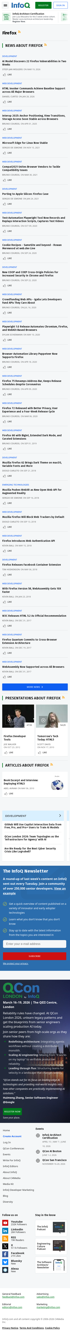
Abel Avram (10, 788)
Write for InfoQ (12, 1160)
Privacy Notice (10, 1328)
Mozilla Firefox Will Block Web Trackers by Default (33, 517)
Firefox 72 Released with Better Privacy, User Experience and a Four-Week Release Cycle (30, 410)
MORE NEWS (34, 687)
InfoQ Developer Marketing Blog (18, 1192)
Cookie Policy (52, 1328)
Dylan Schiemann (12, 334)
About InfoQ (10, 1172)
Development (9, 56)
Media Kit (8, 1184)
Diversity (8, 1201)
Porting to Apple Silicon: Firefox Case (25, 194)
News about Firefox (24, 45)
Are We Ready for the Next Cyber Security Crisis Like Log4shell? (30, 850)
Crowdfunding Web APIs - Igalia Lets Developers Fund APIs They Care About (32, 301)
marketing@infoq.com (48, 1307)
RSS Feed (19, 31)
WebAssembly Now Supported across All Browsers (33, 666)
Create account (12, 1136)
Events (6, 1154)
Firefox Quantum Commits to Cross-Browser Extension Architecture (29, 641)
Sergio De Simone (12, 147)
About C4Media (12, 1178)
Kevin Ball (8, 545)
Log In (7, 1142)
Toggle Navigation (5, 5)
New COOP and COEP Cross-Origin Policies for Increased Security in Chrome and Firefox (30, 274)
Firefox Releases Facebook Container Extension (31, 564)
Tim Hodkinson (11, 569)
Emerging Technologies (15, 484)
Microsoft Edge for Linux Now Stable (25, 143)
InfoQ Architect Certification (51, 1137)
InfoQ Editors (10, 1166)
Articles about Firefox (27, 765)
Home (6, 1130)
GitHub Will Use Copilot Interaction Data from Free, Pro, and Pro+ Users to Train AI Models (32, 826)
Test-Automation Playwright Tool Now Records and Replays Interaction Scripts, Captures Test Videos (33, 219)
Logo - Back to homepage (21, 4)
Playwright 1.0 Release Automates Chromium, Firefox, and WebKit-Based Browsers (35, 328)
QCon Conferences (13, 1148)
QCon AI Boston (51, 1151)
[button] (34, 956)
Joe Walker (10, 744)
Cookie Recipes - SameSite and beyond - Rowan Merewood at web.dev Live (32, 246)
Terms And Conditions (31, 1328)
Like (9, 74)
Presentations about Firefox (32, 698)
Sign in (60, 5)
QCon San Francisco (54, 1160)
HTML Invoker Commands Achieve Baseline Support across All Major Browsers (33, 90)
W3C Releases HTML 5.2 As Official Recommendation (34, 615)
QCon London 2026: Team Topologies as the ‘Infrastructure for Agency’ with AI (31, 838)
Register (43, 5)
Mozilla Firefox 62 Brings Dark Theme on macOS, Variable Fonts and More (32, 464)
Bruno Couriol (11, 123)
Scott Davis (44, 744)
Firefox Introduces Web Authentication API (28, 540)
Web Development (12, 83)
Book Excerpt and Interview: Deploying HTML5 (21, 782)
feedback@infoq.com (13, 1297)
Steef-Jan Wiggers (12, 69)
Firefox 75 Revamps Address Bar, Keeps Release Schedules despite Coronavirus (31, 382)
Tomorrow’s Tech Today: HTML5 (47, 738)
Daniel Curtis (10, 96)
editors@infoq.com (12, 1307)
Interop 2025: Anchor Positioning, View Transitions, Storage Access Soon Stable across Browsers (33, 117)
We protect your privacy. (15, 963)
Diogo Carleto (10, 470)
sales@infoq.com (46, 1297)
